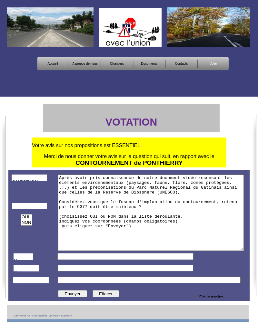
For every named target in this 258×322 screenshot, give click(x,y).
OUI (26, 217)
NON (26, 222)
